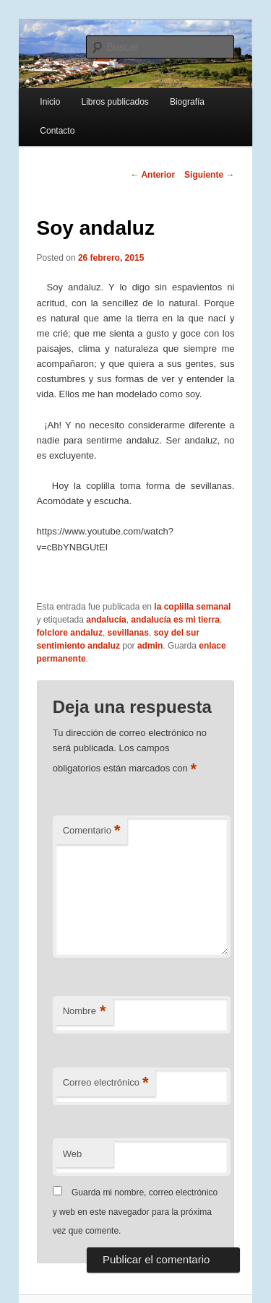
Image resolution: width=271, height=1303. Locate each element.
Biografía (187, 102)
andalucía (106, 620)
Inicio (50, 102)
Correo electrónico (106, 1083)
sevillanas (128, 633)
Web (72, 1153)
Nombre (84, 1011)
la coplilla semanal (192, 607)
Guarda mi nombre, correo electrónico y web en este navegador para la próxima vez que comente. (135, 1211)
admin (150, 646)
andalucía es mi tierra (175, 620)
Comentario (92, 831)
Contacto (57, 131)
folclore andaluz (70, 633)
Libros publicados (114, 102)
